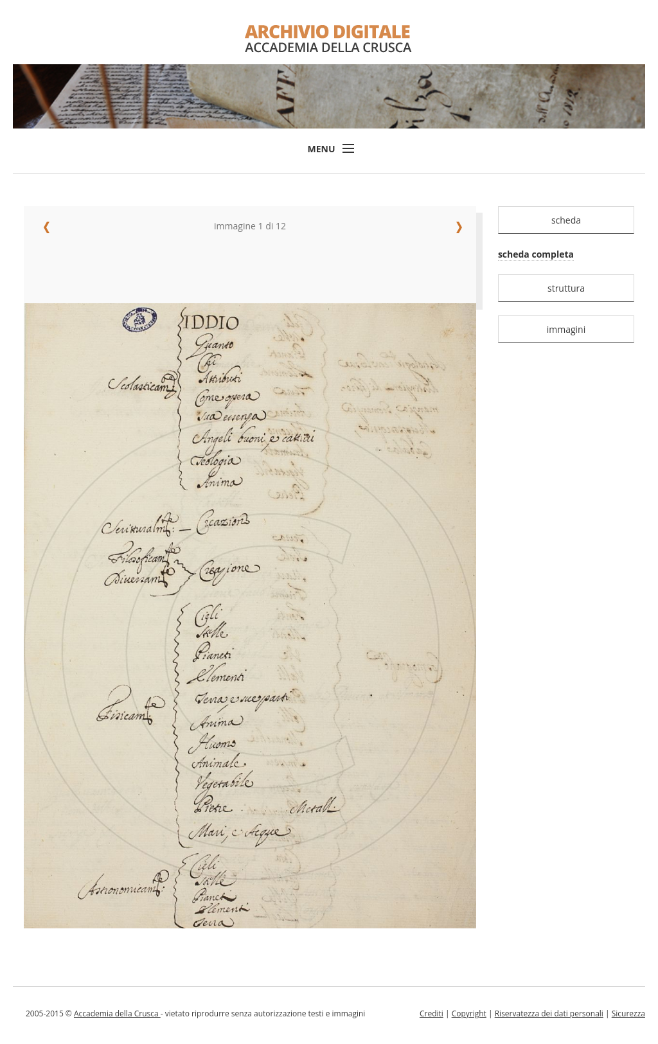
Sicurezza (628, 1013)
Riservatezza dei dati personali (549, 1013)
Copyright (469, 1013)
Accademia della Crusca (117, 1013)
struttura (566, 288)
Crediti (431, 1013)
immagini (566, 329)
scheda (566, 220)
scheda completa (536, 254)
